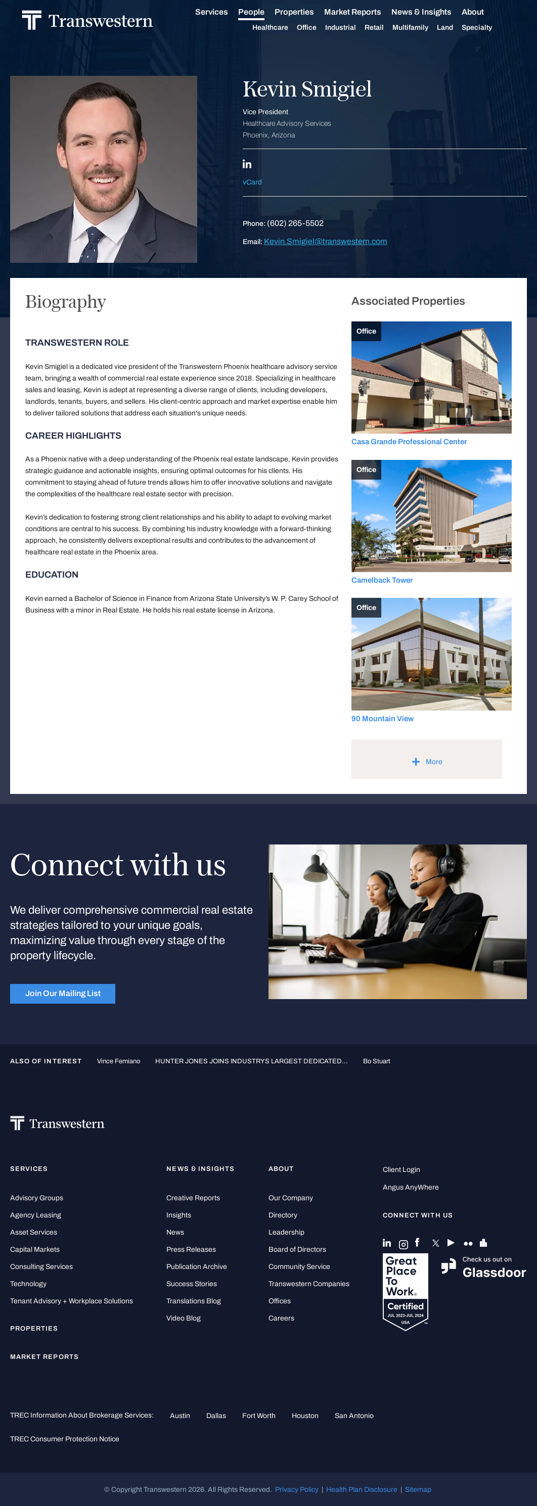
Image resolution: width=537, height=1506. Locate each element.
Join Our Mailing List (63, 993)
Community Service (299, 1266)
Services (223, 11)
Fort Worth (259, 1415)
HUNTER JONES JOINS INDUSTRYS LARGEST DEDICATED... (251, 1061)
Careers (281, 1318)
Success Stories (191, 1284)
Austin (180, 1415)
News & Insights (433, 11)
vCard (252, 182)
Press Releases (191, 1249)
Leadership (286, 1232)
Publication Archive (196, 1266)
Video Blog (183, 1318)
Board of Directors (297, 1249)
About (484, 11)
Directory (282, 1215)
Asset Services (33, 1232)
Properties (306, 11)
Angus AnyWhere (411, 1187)
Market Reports (364, 11)
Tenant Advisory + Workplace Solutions (71, 1301)
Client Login (401, 1169)
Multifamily (422, 27)
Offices (279, 1301)
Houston (305, 1415)
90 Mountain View (382, 719)
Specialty (488, 27)
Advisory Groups (36, 1198)
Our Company (290, 1198)
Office (318, 27)
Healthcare (282, 27)
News (175, 1232)
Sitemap (418, 1489)
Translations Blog (193, 1301)
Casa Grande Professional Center (409, 442)
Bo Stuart (376, 1061)
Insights (178, 1215)
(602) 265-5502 (295, 223)
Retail (385, 27)
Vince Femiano (118, 1061)
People (263, 11)
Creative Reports (193, 1198)
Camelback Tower (382, 580)
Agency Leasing (35, 1215)
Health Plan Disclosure (361, 1489)
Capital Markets (35, 1249)
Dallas (216, 1415)
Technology (28, 1284)
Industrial (352, 27)
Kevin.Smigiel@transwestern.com (325, 241)
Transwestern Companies (308, 1284)
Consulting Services (41, 1266)
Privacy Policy (297, 1489)
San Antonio (354, 1415)
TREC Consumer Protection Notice (64, 1439)
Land (457, 27)
